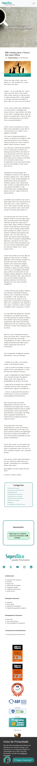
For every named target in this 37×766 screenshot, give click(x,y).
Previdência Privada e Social (16, 504)
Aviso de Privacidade (15, 741)
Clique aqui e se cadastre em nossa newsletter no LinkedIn (18, 536)
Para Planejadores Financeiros (16, 623)
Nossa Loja (10, 583)
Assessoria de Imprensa (14, 580)
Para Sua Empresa (12, 621)
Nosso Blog (10, 604)
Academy (9, 602)
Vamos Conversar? (23, 760)
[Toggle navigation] (33, 3)
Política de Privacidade (13, 585)
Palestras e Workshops (14, 606)
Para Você (10, 619)
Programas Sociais (12, 587)
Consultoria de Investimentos (16, 634)
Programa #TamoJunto (14, 589)
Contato (9, 581)
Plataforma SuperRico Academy (16, 608)
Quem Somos (11, 591)
